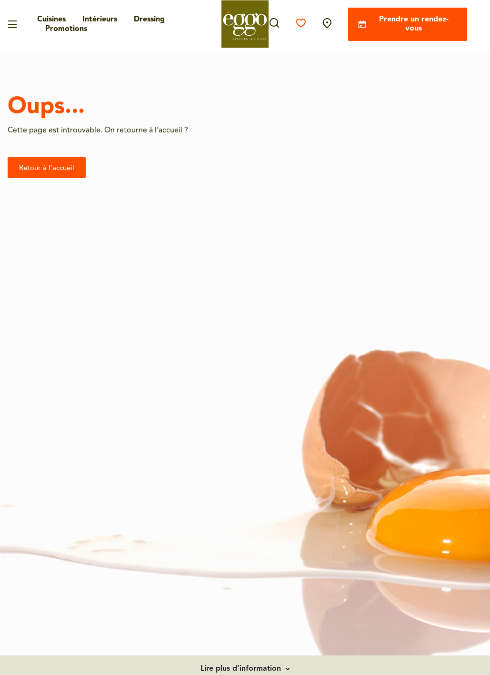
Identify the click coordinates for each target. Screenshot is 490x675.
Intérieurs (99, 19)
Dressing (149, 19)
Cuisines (51, 19)
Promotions (66, 29)
